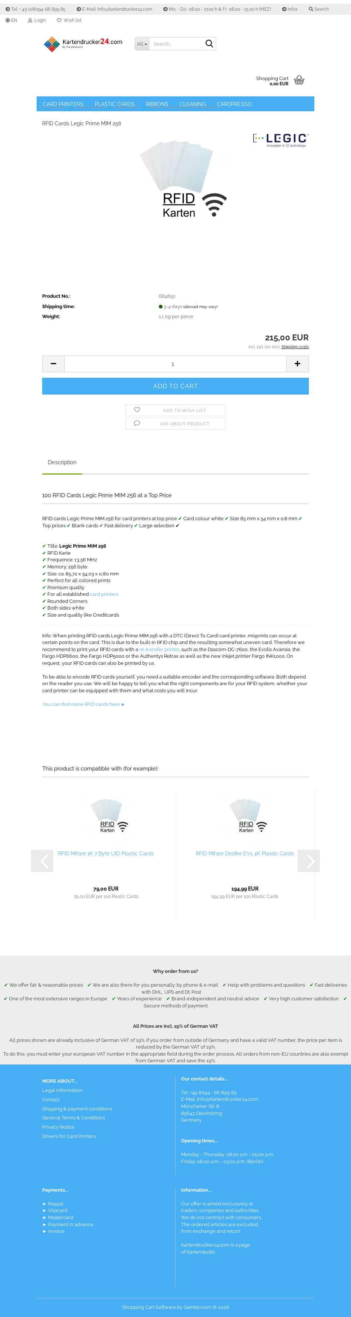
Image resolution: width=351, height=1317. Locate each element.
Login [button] (37, 20)
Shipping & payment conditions (77, 1109)
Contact (51, 1099)
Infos (290, 9)
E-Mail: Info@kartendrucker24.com (114, 9)
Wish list (69, 20)
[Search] (209, 44)
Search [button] (319, 9)
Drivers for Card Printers (69, 1136)
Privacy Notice (58, 1127)
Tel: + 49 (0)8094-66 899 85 (36, 9)
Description (62, 462)
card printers (104, 594)
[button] (11, 20)
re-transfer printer (159, 649)
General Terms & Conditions (73, 1117)
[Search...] (142, 43)
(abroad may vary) (200, 306)
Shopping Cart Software (149, 1307)
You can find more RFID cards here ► (84, 704)
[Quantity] (175, 364)
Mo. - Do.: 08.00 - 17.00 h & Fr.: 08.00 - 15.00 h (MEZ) (217, 9)
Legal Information (62, 1090)
